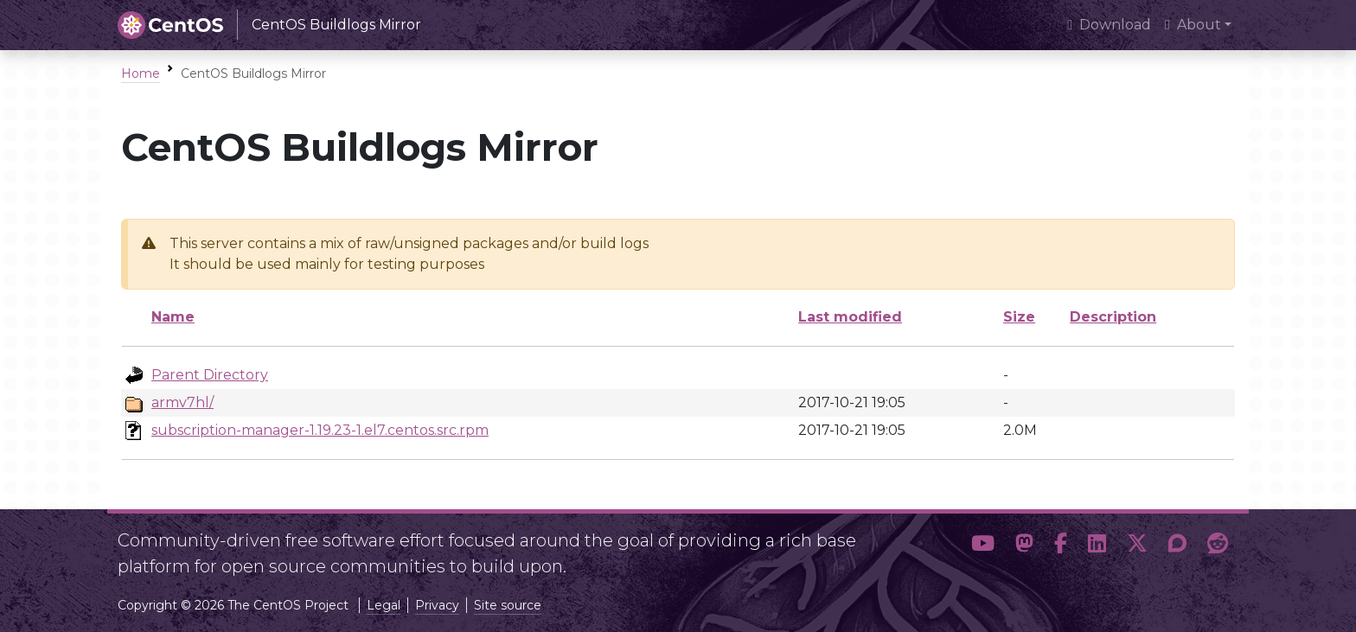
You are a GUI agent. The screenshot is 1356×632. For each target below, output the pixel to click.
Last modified (850, 317)
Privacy (437, 605)
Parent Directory (209, 375)
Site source (507, 605)
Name (173, 317)
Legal (383, 605)
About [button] (1193, 24)
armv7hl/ (182, 402)
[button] (983, 546)
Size (1019, 317)
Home (140, 73)
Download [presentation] (1109, 24)
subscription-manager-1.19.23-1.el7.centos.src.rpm (320, 430)
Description (1113, 317)
